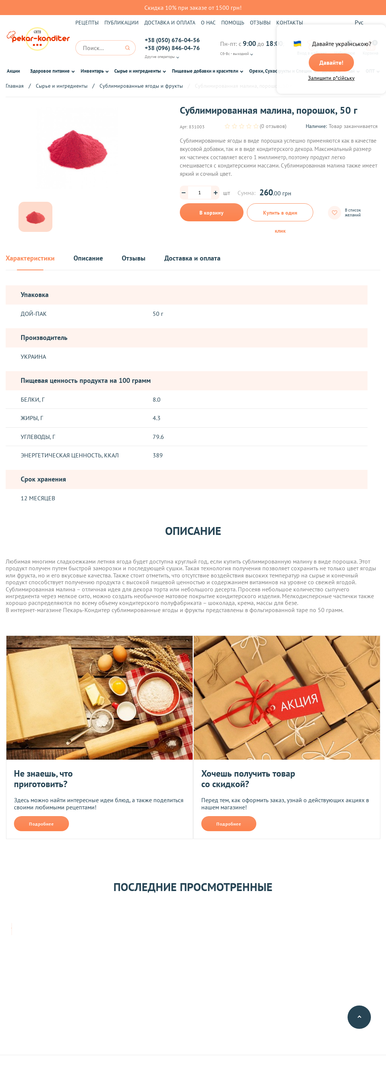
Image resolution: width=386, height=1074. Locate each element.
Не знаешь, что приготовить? (43, 779)
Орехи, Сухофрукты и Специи (280, 71)
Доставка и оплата (169, 22)
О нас (208, 22)
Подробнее (41, 824)
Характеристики (30, 258)
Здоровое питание (50, 71)
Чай (351, 71)
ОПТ (370, 71)
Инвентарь (92, 71)
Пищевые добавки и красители (205, 71)
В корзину (211, 212)
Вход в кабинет (312, 48)
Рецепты (87, 22)
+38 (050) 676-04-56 (172, 40)
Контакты (289, 22)
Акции (13, 71)
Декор (329, 71)
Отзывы (260, 22)
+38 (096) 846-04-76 (172, 48)
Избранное (344, 48)
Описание (88, 258)
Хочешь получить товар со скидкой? (248, 779)
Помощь (232, 22)
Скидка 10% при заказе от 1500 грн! (193, 7)
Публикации (121, 22)
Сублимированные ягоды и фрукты (141, 85)
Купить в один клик (280, 215)
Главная (15, 85)
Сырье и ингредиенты (137, 71)
